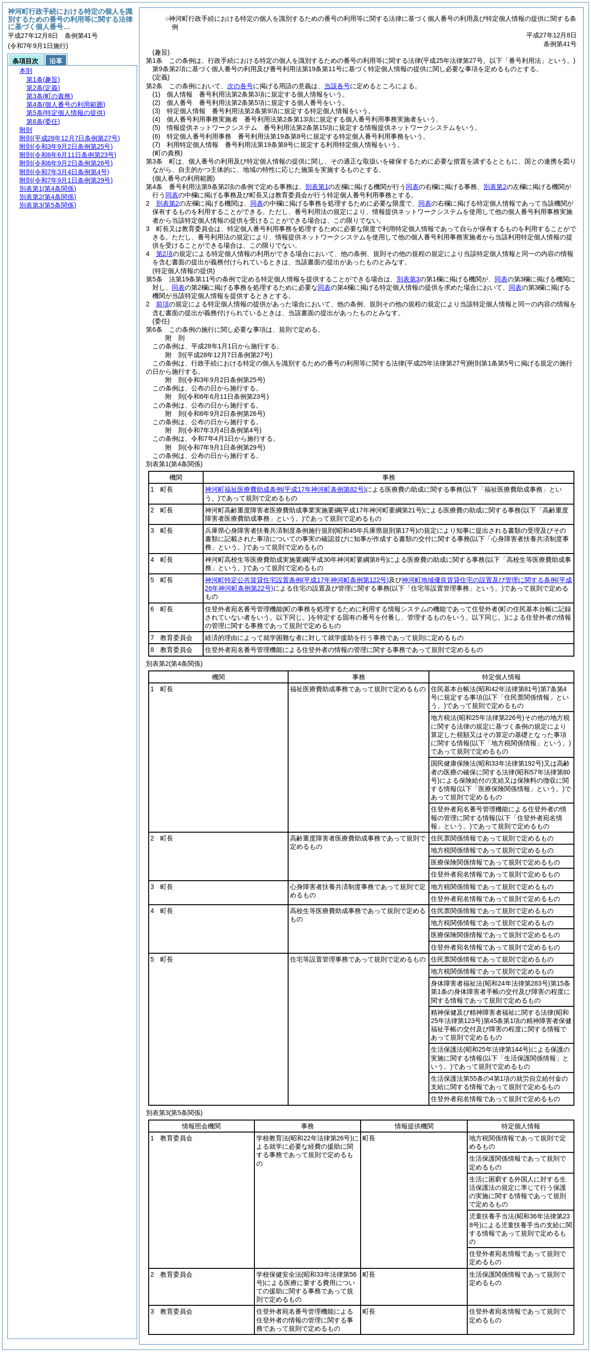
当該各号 (337, 86)
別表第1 (316, 186)
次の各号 (240, 86)
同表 (412, 186)
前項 (162, 304)
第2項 (164, 253)
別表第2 (495, 186)
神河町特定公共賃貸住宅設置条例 (297, 580)
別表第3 (408, 279)
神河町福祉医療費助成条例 (285, 489)
